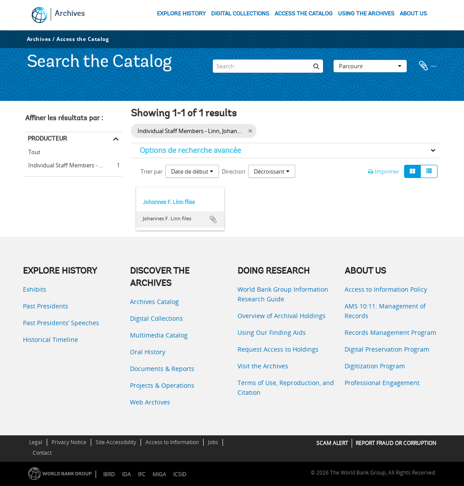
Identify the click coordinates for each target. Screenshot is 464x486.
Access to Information (172, 442)
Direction (233, 171)
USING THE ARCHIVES (366, 14)
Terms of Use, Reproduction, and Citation (286, 387)
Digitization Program (375, 366)
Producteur (47, 138)
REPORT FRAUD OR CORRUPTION (396, 443)
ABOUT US (413, 14)
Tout (34, 152)
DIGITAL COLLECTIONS (240, 14)
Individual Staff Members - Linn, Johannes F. (73, 164)
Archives (70, 14)
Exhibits (34, 289)
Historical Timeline (50, 339)
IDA (126, 474)
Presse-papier (428, 63)
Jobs (213, 442)
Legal (35, 442)
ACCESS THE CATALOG (304, 14)
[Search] (268, 63)
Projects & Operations (162, 385)
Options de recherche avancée (190, 150)
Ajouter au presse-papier (213, 219)
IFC (141, 474)
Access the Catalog (82, 39)
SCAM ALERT (332, 443)
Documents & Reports (162, 368)
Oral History (147, 352)
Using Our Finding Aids (272, 332)
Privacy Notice (69, 442)
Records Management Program (390, 332)
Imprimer (383, 171)
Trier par (152, 171)
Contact (42, 452)
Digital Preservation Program (387, 349)
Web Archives (150, 402)
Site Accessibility (116, 442)
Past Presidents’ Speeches (61, 323)
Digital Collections (156, 318)
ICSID (179, 474)
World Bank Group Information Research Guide (283, 294)
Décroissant (272, 171)
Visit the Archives (263, 366)
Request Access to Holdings (278, 349)
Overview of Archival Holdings (282, 316)
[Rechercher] (316, 63)
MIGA (159, 474)
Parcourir (370, 63)
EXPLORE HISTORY (181, 14)
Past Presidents (45, 306)
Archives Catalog (154, 301)
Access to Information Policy (386, 289)
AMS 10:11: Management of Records (385, 311)
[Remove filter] (250, 131)
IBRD (109, 474)
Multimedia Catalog (159, 335)
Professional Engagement (382, 382)
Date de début (192, 171)
